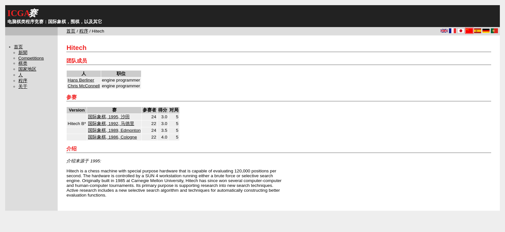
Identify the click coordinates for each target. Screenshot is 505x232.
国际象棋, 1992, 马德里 (111, 123)
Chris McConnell (84, 85)
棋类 (22, 63)
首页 (70, 31)
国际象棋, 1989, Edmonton (114, 130)
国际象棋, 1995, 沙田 (108, 116)
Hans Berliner (81, 80)
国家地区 (27, 69)
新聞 (22, 52)
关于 (22, 86)
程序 (83, 31)
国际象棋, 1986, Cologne (112, 137)
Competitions (31, 58)
